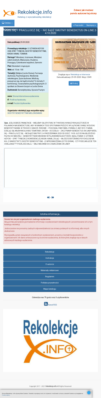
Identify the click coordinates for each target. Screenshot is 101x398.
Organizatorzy (11, 29)
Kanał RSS (50, 305)
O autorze (50, 264)
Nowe (6, 10)
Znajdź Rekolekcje (11, 3)
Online (7, 23)
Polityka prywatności (50, 283)
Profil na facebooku (18, 100)
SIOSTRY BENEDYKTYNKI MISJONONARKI (24, 113)
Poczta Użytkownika (22, 103)
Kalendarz (8, 16)
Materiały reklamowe (50, 270)
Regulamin (49, 276)
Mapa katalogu (49, 289)
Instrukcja (50, 258)
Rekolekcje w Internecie (80, 74)
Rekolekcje (49, 252)
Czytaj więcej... (6, 395)
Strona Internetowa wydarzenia (26, 96)
